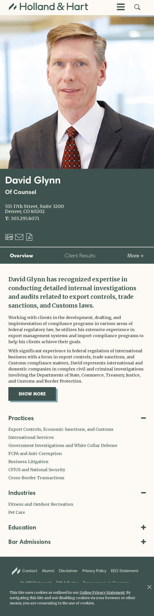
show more (37, 394)
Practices (77, 418)
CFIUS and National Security (36, 469)
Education (77, 527)
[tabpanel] (77, 338)
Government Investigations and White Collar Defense (62, 445)
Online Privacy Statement (102, 592)
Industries (77, 492)
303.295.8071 (25, 218)
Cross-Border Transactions (36, 477)
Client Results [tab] (80, 255)
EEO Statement (124, 570)
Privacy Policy (94, 570)
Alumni (48, 570)
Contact (24, 571)
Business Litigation (28, 461)
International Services (31, 437)
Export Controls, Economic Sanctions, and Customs (61, 429)
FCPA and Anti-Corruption (35, 453)
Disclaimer (68, 570)
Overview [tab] (21, 255)
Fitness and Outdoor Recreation (40, 504)
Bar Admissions (77, 541)
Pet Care (16, 512)
